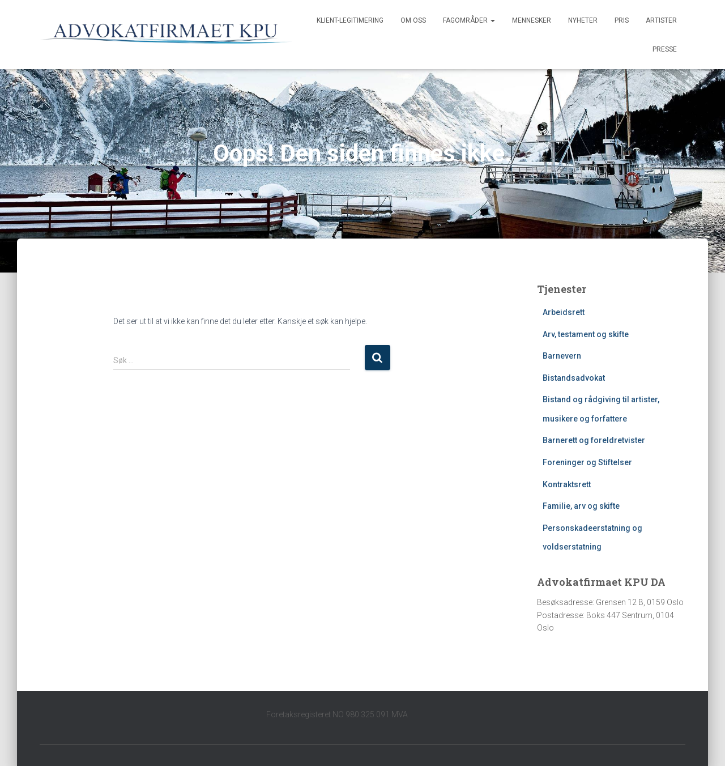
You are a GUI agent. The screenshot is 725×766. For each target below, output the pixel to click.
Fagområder (469, 20)
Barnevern (562, 355)
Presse (664, 49)
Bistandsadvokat (574, 377)
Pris (622, 20)
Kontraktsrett (567, 484)
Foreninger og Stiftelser (587, 462)
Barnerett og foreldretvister (594, 440)
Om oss (413, 20)
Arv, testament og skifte (586, 334)
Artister (661, 20)
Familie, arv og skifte (581, 505)
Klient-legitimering (350, 20)
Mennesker (531, 20)
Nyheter (583, 20)
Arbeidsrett (564, 312)
